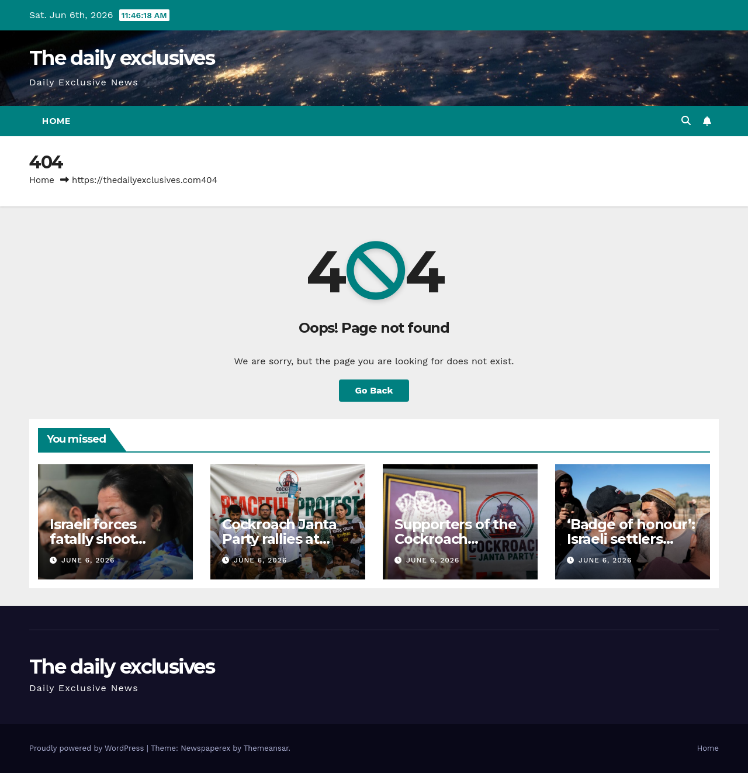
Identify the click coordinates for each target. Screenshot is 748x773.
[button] (686, 120)
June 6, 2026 (88, 560)
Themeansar (266, 748)
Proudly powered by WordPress (88, 748)
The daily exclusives (121, 58)
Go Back (374, 390)
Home (56, 121)
